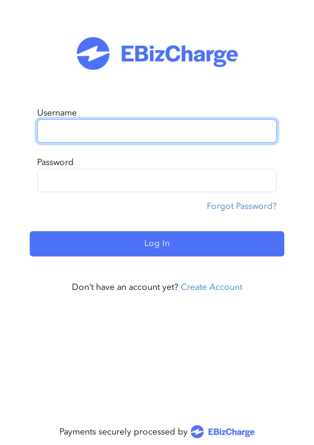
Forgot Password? (242, 206)
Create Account (211, 287)
